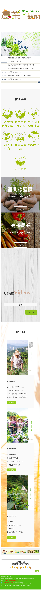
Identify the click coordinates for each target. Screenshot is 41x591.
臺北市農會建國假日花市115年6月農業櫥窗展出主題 (17, 65)
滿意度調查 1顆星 (12, 567)
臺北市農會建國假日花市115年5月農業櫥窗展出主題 (17, 69)
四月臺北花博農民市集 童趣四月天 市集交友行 (16, 76)
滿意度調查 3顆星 (21, 567)
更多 (39, 81)
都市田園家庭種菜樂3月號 (11, 79)
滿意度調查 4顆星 (25, 567)
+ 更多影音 (31, 312)
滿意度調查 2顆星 (16, 567)
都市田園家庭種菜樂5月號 (11, 62)
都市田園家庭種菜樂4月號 (11, 72)
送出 (34, 571)
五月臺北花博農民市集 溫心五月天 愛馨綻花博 (16, 58)
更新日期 (3, 576)
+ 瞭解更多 (20, 209)
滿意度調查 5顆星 (29, 567)
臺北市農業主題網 (20, 14)
